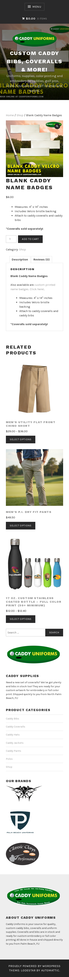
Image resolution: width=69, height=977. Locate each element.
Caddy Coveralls (15, 726)
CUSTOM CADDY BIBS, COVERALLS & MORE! (34, 61)
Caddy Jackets (15, 742)
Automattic (50, 970)
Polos (9, 758)
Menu (36, 6)
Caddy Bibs (12, 718)
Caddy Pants (13, 750)
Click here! (37, 289)
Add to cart (30, 239)
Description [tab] (20, 259)
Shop (20, 115)
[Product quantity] (11, 239)
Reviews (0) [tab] (41, 259)
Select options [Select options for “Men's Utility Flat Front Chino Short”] (20, 439)
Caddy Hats (13, 734)
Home (10, 115)
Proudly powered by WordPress (34, 966)
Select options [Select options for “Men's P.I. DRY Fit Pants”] (20, 525)
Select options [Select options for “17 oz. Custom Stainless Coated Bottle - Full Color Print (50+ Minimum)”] (20, 619)
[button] (57, 126)
